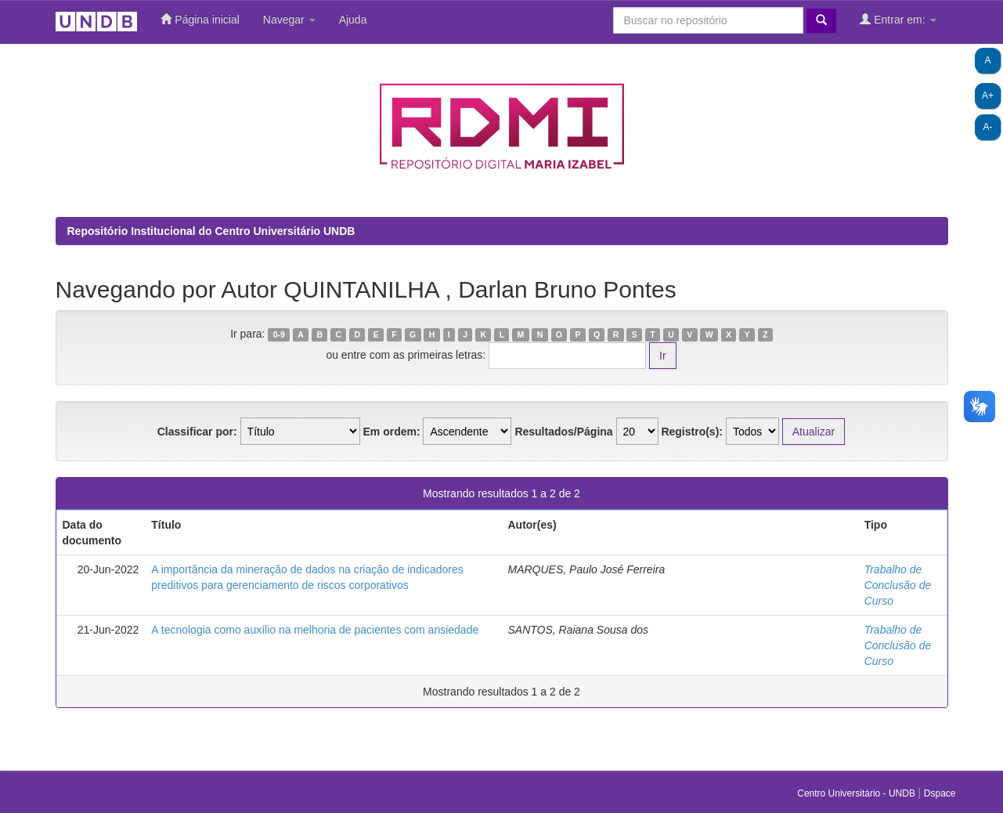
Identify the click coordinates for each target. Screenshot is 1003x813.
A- (988, 126)
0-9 (279, 334)
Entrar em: (898, 19)
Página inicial (200, 19)
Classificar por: (197, 431)
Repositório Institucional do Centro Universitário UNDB (211, 231)
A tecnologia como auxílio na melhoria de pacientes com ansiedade (314, 629)
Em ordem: (391, 431)
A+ (988, 95)
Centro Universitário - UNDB (857, 793)
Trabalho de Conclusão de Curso (898, 585)
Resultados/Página (563, 431)
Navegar (289, 19)
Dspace (940, 793)
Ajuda (353, 19)
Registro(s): (692, 431)
